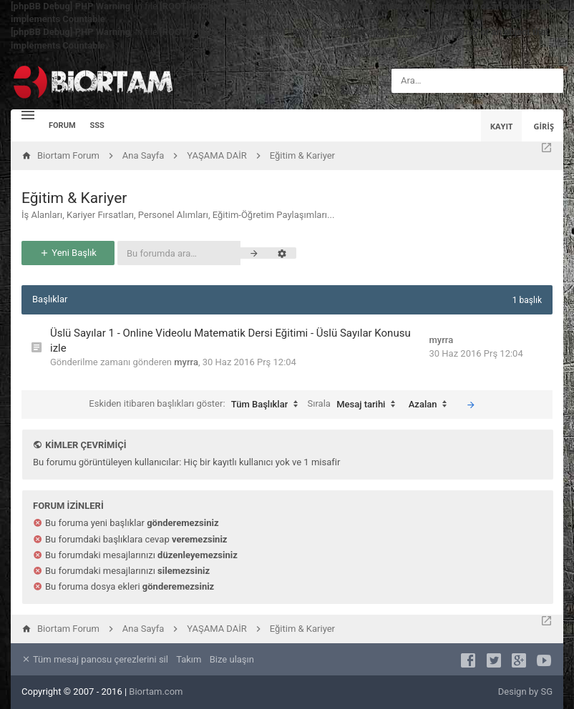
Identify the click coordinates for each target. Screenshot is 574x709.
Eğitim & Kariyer (74, 198)
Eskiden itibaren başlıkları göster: (197, 404)
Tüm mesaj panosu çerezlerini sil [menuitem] (94, 659)
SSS (97, 125)
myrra (186, 362)
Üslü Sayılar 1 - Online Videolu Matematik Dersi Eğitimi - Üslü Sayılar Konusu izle (230, 340)
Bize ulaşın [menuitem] (232, 659)
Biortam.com (156, 691)
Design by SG (525, 691)
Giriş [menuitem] (543, 126)
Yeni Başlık (68, 252)
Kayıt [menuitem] (501, 126)
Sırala (355, 404)
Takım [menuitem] (188, 659)
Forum (62, 125)
